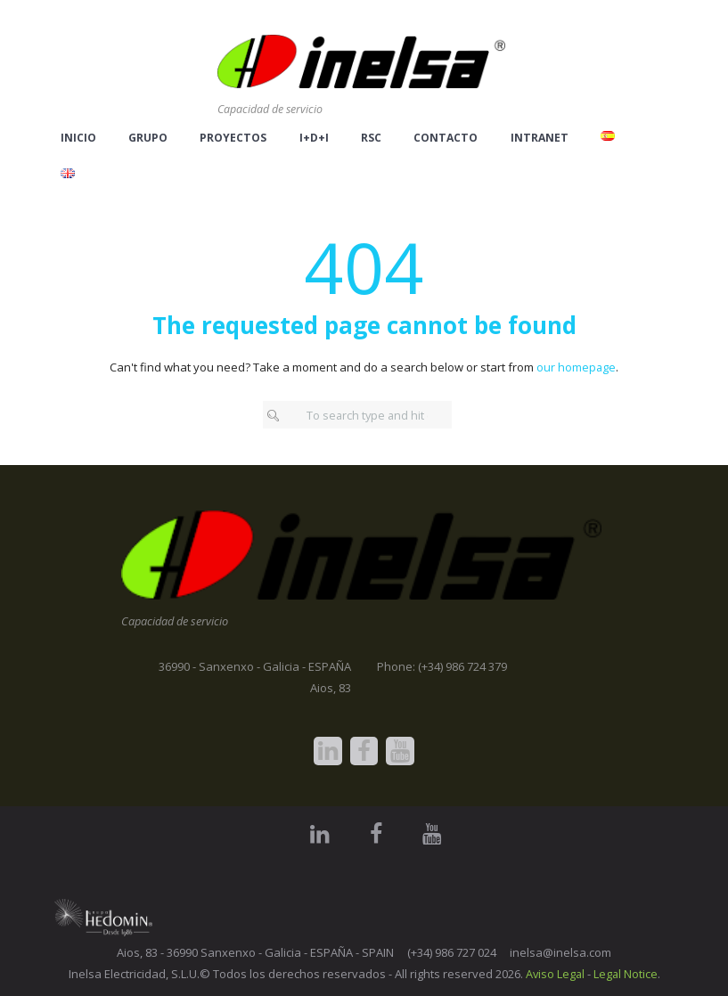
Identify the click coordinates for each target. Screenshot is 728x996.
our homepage (576, 367)
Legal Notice (625, 974)
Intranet (539, 138)
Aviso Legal (554, 974)
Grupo (148, 138)
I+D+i (314, 138)
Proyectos (233, 138)
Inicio (78, 138)
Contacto (445, 138)
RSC (371, 138)
